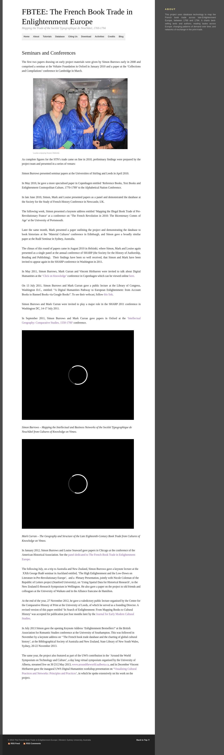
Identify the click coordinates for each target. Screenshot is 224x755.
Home (26, 36)
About (36, 36)
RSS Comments (33, 743)
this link (108, 294)
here (131, 275)
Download (86, 36)
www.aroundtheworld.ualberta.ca (90, 664)
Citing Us (73, 36)
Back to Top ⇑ (143, 740)
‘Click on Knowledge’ (54, 275)
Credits (111, 36)
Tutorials (47, 36)
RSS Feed (15, 743)
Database (60, 36)
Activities (99, 36)
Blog (121, 36)
